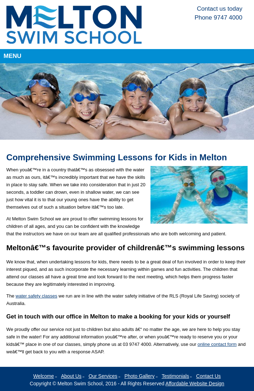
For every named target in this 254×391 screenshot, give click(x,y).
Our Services (103, 376)
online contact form (217, 344)
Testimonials (175, 376)
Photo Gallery (140, 376)
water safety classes (36, 296)
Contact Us (208, 376)
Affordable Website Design (194, 383)
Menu (12, 56)
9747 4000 (228, 17)
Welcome (43, 376)
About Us (71, 376)
